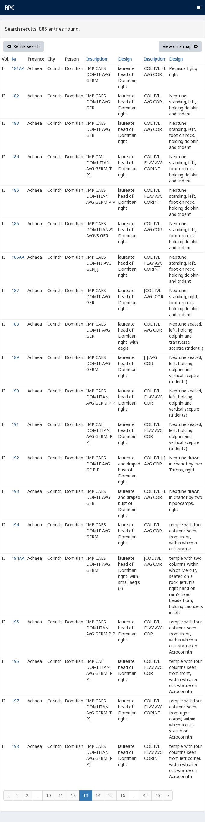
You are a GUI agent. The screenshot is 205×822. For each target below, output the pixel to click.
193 (15, 491)
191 (15, 424)
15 (110, 795)
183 (15, 123)
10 (48, 795)
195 (15, 622)
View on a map (180, 46)
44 (145, 795)
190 (15, 391)
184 (15, 156)
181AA (18, 68)
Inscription (96, 59)
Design (125, 59)
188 (15, 324)
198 (15, 746)
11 (60, 795)
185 (15, 190)
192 (15, 458)
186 (15, 223)
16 (122, 795)
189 (15, 357)
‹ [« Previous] (7, 795)
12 (73, 795)
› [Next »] (168, 795)
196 (15, 661)
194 (15, 525)
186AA (18, 257)
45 (157, 795)
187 (15, 290)
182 (15, 96)
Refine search (23, 46)
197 (15, 701)
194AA (18, 558)
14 (98, 795)
